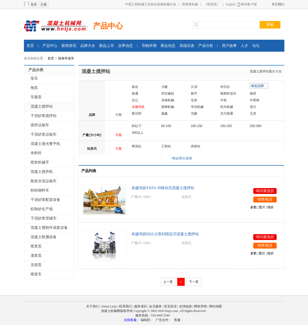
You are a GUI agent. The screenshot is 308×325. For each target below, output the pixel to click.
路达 (135, 87)
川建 (164, 87)
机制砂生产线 (42, 209)
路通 (135, 93)
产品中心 (108, 26)
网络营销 (200, 306)
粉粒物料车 (40, 190)
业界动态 (125, 46)
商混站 (136, 146)
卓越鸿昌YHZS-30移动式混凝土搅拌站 (162, 188)
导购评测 (149, 46)
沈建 (194, 113)
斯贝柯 (136, 113)
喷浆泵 (36, 246)
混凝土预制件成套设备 (49, 228)
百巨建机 (167, 93)
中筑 (223, 100)
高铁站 (195, 146)
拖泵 (34, 88)
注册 (43, 4)
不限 (118, 115)
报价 (270, 207)
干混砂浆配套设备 (45, 200)
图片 (262, 207)
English (231, 4)
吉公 (135, 100)
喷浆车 (36, 274)
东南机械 (167, 100)
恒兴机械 (226, 107)
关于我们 (92, 306)
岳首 (194, 100)
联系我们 (125, 306)
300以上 (138, 133)
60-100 (166, 126)
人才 (244, 46)
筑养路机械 (190, 4)
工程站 (166, 146)
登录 (34, 4)
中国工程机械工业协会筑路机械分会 (150, 4)
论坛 (256, 46)
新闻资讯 (68, 46)
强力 (253, 107)
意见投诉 (170, 306)
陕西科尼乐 (228, 93)
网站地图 (215, 306)
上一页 (168, 282)
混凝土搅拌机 (42, 172)
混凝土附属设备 (44, 237)
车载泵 (36, 97)
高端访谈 (186, 46)
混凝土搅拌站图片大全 (266, 71)
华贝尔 (225, 87)
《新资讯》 (212, 4)
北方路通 (226, 113)
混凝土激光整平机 (45, 144)
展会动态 (168, 46)
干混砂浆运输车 (44, 134)
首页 (30, 46)
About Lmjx (109, 306)
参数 (253, 207)
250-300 (255, 126)
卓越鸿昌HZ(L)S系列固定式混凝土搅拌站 (165, 234)
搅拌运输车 (40, 125)
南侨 (253, 93)
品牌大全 (87, 46)
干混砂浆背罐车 (44, 218)
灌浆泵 (36, 256)
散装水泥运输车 (44, 181)
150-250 (226, 126)
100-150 (196, 126)
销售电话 (265, 199)
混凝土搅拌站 (42, 106)
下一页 (194, 282)
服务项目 (140, 306)
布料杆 (36, 153)
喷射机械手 (40, 162)
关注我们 (278, 4)
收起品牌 (257, 86)
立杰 (253, 113)
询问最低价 (265, 191)
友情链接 (185, 306)
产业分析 (205, 46)
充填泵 (36, 265)
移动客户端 (249, 4)
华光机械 (197, 107)
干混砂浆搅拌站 (44, 116)
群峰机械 (167, 107)
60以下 (137, 126)
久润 (194, 87)
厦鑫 (164, 113)
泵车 (34, 78)
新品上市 (106, 46)
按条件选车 (66, 58)
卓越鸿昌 (138, 107)
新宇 (194, 93)
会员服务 (155, 306)
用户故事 (229, 46)
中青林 (254, 100)
